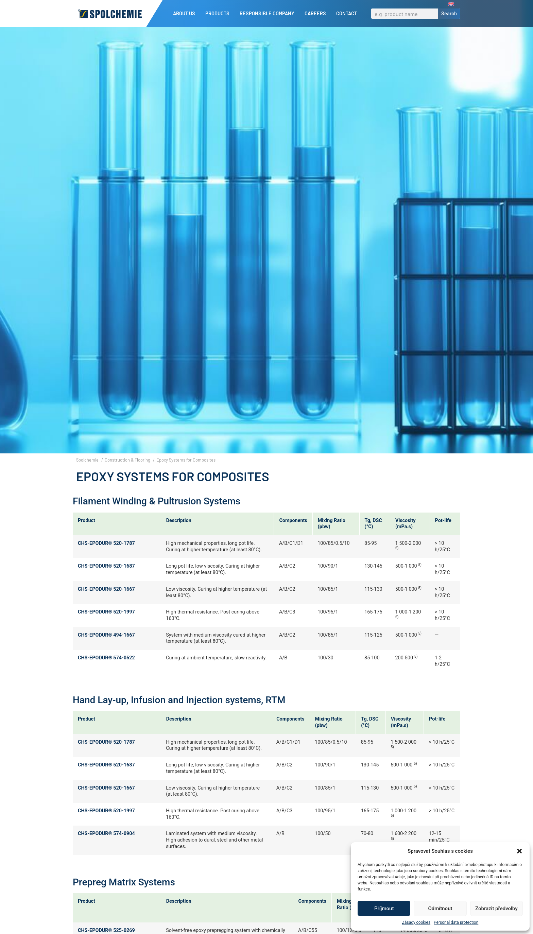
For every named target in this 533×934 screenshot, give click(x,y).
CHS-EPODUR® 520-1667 (106, 601)
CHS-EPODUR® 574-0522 (106, 669)
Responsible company (269, 13)
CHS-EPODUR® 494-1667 (106, 647)
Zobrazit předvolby (496, 908)
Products (219, 13)
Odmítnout (440, 908)
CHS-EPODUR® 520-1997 (106, 623)
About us (186, 13)
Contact (346, 13)
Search (449, 13)
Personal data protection (456, 922)
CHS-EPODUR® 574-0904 (106, 845)
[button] (519, 851)
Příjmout (384, 908)
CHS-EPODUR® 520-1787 (106, 555)
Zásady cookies (416, 922)
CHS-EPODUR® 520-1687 (106, 578)
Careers (317, 13)
